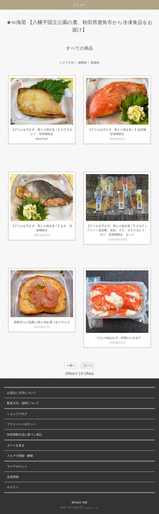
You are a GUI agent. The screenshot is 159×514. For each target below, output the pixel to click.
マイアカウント (17, 466)
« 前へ (71, 365)
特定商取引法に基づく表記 (24, 434)
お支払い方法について (21, 392)
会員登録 (13, 476)
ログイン (13, 487)
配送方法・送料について (23, 403)
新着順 (95, 62)
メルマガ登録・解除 (20, 455)
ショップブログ (17, 413)
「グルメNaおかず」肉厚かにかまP (117, 337)
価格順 (82, 62)
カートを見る (15, 445)
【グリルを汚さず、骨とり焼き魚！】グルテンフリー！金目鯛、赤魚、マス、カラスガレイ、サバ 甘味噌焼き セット (117, 230)
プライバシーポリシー (21, 424)
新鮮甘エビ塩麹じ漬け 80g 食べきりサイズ (42, 322)
